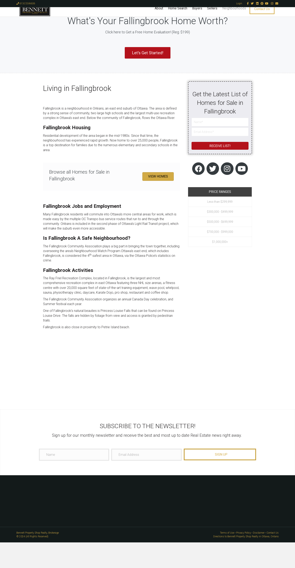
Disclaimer (258, 558)
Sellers (215, 15)
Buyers (200, 15)
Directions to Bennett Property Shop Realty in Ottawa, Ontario (246, 562)
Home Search (180, 15)
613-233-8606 (25, 3)
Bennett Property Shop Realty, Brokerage (37, 558)
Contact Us (265, 16)
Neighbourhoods (237, 15)
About (162, 15)
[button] (147, 78)
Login (239, 3)
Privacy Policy (243, 558)
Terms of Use (227, 558)
